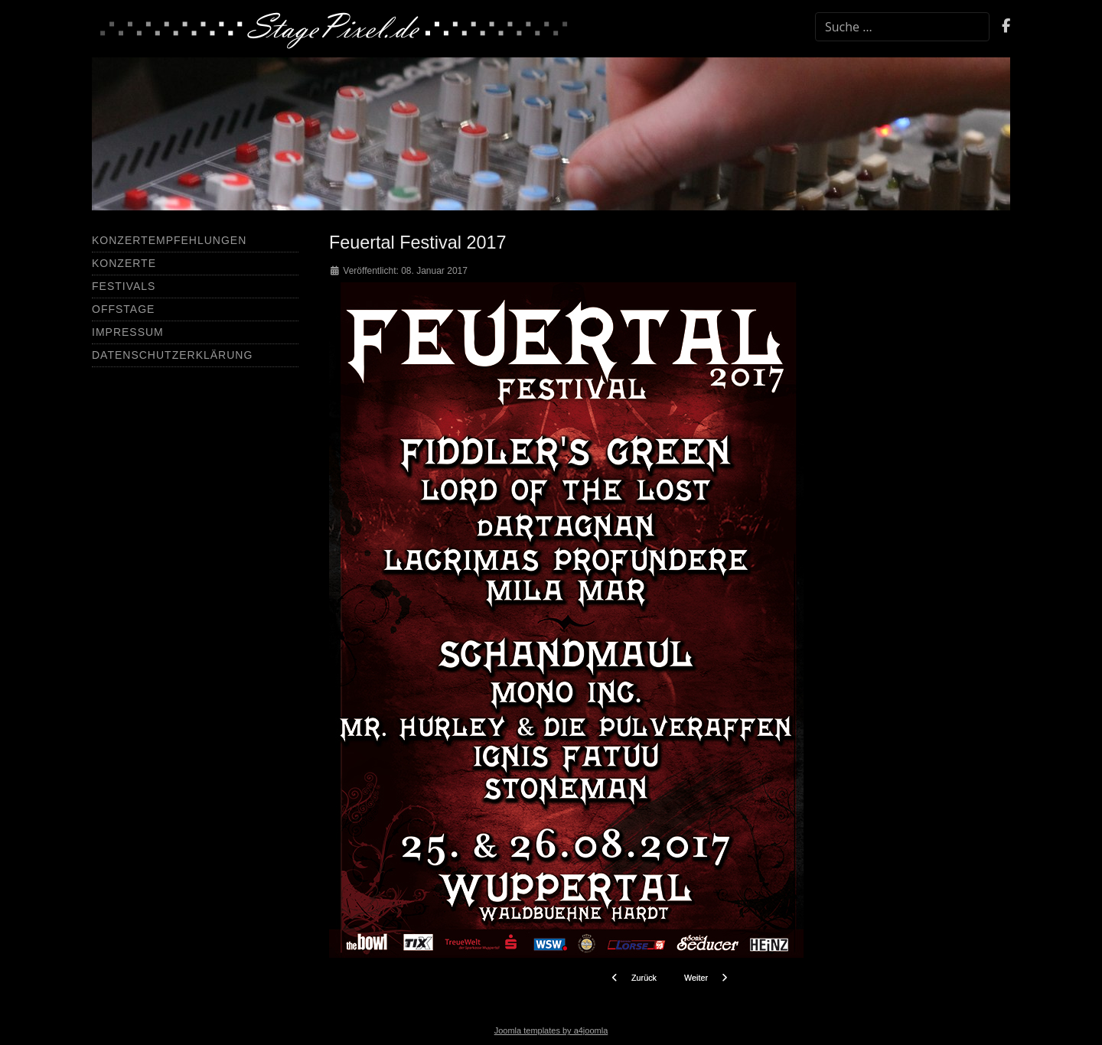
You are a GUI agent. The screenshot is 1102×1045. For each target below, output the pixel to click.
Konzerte (124, 263)
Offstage (123, 309)
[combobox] (902, 26)
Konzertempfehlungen (169, 240)
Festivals (123, 286)
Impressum (128, 332)
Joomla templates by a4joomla (551, 1030)
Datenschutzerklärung (172, 355)
